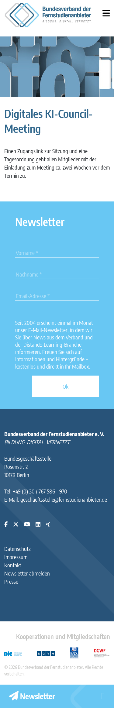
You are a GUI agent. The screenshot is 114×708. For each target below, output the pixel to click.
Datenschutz (17, 548)
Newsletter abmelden (27, 573)
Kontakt (12, 565)
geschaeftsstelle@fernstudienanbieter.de (63, 499)
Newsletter (32, 696)
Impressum (15, 556)
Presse (11, 581)
